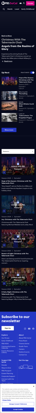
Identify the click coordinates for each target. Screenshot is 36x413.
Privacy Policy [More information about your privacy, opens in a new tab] (6, 400)
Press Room (23, 341)
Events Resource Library (8, 351)
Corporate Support (8, 376)
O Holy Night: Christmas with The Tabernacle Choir (14, 293)
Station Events (24, 352)
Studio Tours (23, 346)
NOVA (21, 102)
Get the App (23, 360)
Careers (21, 349)
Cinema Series (24, 343)
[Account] (24, 3)
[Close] (34, 386)
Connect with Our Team (8, 380)
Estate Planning (7, 373)
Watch (9, 9)
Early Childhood (27, 9)
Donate (30, 3)
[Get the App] (26, 367)
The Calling (23, 94)
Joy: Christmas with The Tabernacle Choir (17, 219)
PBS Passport (6, 371)
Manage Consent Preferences (18, 404)
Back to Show (7, 36)
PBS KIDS (5, 343)
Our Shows (5, 338)
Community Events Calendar (8, 347)
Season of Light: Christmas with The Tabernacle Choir (15, 255)
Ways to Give (6, 368)
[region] (18, 398)
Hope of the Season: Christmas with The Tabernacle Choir (26, 80)
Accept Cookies (18, 409)
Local (17, 9)
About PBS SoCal (25, 338)
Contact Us (23, 355)
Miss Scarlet (23, 92)
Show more (9, 130)
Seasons (6, 151)
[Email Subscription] (21, 3)
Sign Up (8, 328)
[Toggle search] (4, 9)
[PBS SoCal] (9, 3)
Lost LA (21, 114)
